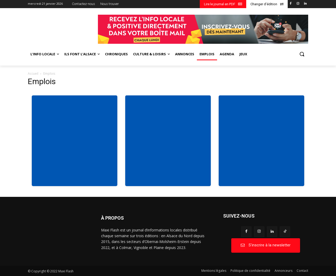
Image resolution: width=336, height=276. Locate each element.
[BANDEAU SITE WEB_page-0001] (203, 29)
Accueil (33, 73)
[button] (302, 54)
